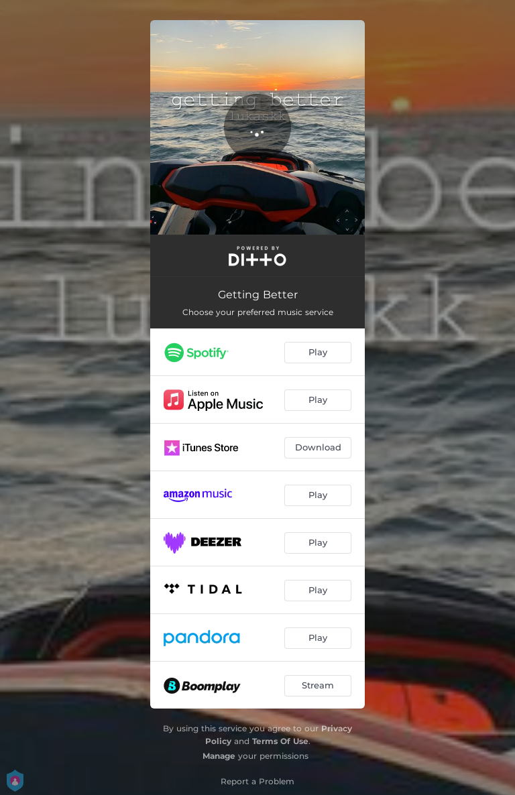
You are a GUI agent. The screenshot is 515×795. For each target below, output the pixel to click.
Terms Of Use (280, 741)
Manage (219, 756)
